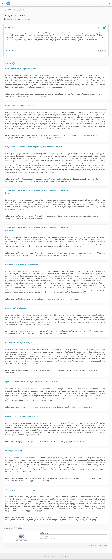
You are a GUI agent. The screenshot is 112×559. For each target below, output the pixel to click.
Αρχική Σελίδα (7, 10)
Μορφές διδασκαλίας (13, 451)
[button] (11, 50)
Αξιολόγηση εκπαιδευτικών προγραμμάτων (22, 490)
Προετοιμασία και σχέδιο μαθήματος (19, 343)
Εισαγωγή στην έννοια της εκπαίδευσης (20, 69)
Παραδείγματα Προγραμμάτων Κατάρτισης (21, 416)
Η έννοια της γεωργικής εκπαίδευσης (20, 105)
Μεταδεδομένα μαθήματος (96, 545)
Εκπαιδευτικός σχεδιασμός (16, 308)
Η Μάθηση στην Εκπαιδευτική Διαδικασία (21, 265)
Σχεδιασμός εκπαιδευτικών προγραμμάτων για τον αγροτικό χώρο (31, 382)
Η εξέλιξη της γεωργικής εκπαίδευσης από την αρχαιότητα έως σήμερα (33, 147)
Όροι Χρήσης (65, 556)
